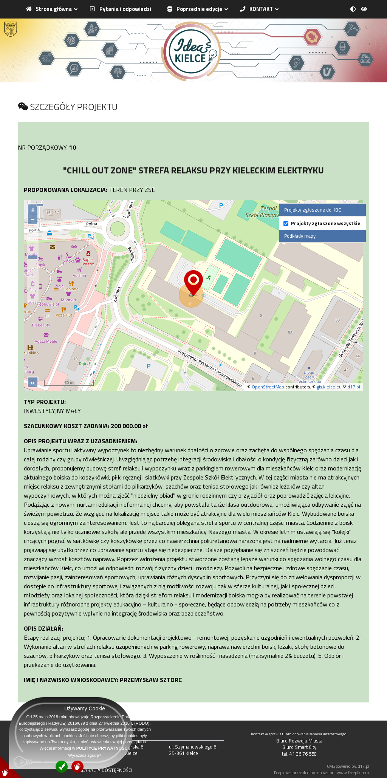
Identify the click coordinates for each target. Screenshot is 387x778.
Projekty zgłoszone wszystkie (325, 223)
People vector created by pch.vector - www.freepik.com (321, 772)
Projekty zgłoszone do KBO (313, 209)
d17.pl (353, 386)
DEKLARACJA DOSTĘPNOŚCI (103, 770)
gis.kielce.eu (329, 386)
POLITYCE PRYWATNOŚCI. (103, 748)
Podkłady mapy (300, 236)
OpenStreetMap (268, 386)
